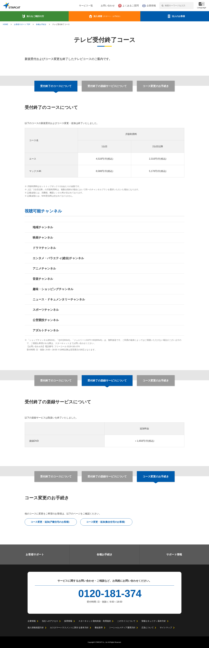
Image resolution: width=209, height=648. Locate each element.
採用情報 (68, 621)
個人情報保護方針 (36, 627)
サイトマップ (166, 627)
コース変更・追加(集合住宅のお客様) (105, 522)
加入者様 (106, 16)
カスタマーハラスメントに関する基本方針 (69, 627)
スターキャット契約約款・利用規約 (94, 621)
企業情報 (142, 5)
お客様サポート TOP (22, 24)
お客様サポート (35, 554)
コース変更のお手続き (156, 86)
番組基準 (99, 627)
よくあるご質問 (122, 5)
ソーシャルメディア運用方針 (122, 627)
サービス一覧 (77, 5)
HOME (5, 24)
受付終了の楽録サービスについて (107, 86)
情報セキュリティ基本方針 (153, 621)
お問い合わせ (99, 5)
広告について (147, 627)
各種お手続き (41, 24)
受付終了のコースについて (56, 380)
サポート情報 (174, 554)
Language (201, 7)
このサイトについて (126, 621)
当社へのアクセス (50, 621)
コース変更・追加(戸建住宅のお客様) (50, 522)
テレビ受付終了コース (61, 24)
